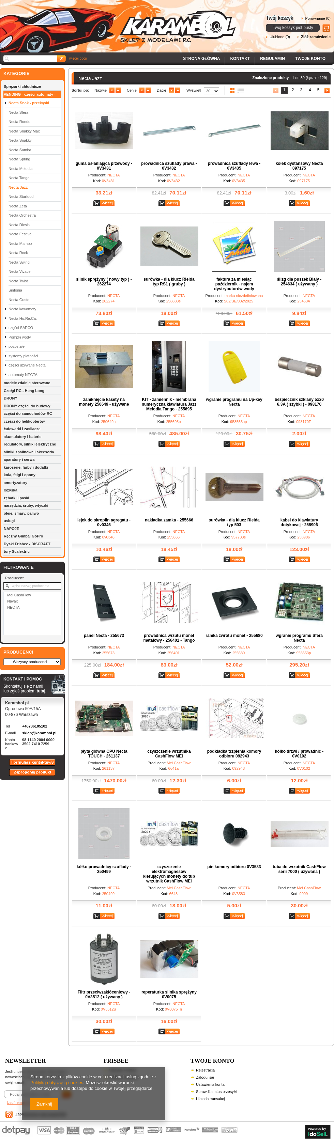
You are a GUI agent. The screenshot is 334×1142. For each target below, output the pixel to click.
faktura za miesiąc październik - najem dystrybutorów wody (234, 284)
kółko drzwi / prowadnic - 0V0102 (299, 753)
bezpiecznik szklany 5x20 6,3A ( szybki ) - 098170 (299, 402)
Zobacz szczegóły (105, 203)
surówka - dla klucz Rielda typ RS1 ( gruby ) (168, 281)
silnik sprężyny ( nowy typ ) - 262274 (104, 281)
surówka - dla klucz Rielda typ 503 (234, 522)
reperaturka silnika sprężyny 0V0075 (169, 994)
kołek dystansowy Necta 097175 (299, 166)
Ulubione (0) (280, 37)
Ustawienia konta (210, 1084)
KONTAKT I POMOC (24, 679)
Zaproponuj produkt (27, 775)
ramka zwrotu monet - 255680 (234, 635)
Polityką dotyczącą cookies (56, 1082)
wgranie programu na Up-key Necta (234, 402)
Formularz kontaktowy (29, 765)
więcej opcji (78, 58)
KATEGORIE (16, 73)
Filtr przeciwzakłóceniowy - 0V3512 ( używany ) (104, 994)
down (112, 90)
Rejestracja (205, 1070)
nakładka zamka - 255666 (169, 520)
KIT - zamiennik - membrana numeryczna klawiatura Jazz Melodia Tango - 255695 (169, 404)
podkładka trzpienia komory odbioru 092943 (234, 753)
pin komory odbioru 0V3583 (234, 866)
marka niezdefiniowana (244, 296)
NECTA (13, 607)
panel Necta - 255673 (104, 635)
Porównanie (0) (318, 18)
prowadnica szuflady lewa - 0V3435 (234, 166)
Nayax (12, 601)
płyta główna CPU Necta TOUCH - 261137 (103, 753)
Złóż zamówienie (316, 37)
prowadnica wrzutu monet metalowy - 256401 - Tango (169, 638)
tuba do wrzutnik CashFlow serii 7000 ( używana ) (299, 869)
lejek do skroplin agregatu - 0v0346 (104, 522)
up (118, 90)
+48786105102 (34, 726)
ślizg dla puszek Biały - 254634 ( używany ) (299, 281)
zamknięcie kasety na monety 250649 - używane (104, 402)
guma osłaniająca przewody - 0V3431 (104, 166)
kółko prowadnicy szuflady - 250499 (104, 869)
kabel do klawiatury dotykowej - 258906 (299, 522)
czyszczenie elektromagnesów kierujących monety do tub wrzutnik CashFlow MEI (169, 873)
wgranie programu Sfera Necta (299, 638)
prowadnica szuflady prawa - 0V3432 (169, 166)
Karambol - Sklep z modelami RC (120, 21)
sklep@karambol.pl (39, 733)
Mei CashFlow (19, 595)
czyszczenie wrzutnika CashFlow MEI (169, 753)
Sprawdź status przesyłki (216, 1092)
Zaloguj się (205, 1077)
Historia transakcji (211, 1099)
